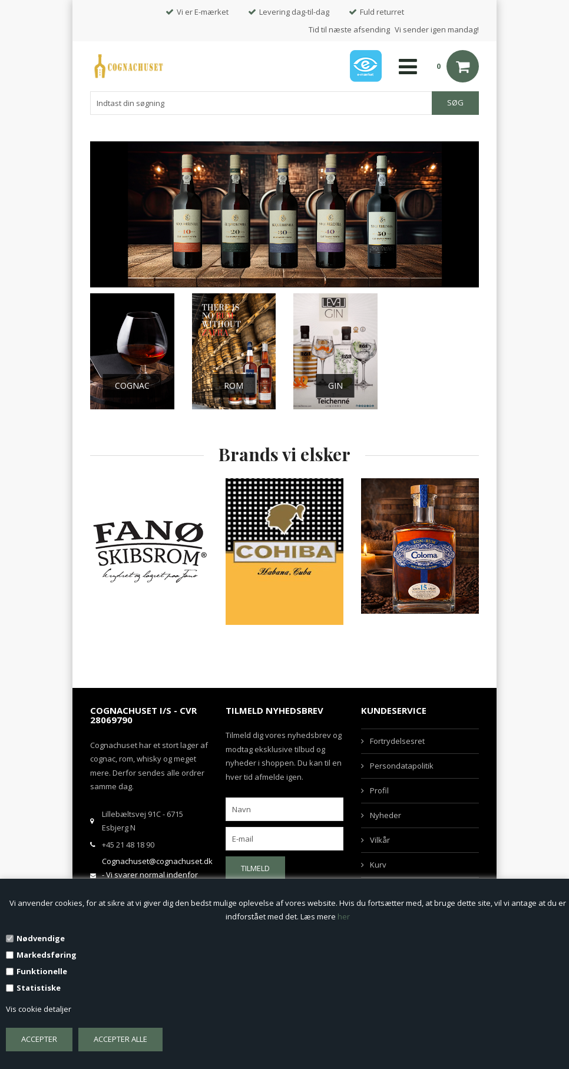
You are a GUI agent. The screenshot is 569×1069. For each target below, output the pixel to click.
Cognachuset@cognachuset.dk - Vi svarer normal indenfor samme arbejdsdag (157, 875)
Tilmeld (255, 868)
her (344, 916)
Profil (379, 790)
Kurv (378, 864)
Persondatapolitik (402, 765)
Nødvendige (40, 938)
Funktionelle (41, 971)
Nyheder (385, 815)
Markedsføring (46, 954)
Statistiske (38, 987)
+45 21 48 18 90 (128, 844)
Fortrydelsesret (397, 741)
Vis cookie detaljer (38, 1009)
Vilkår (380, 840)
